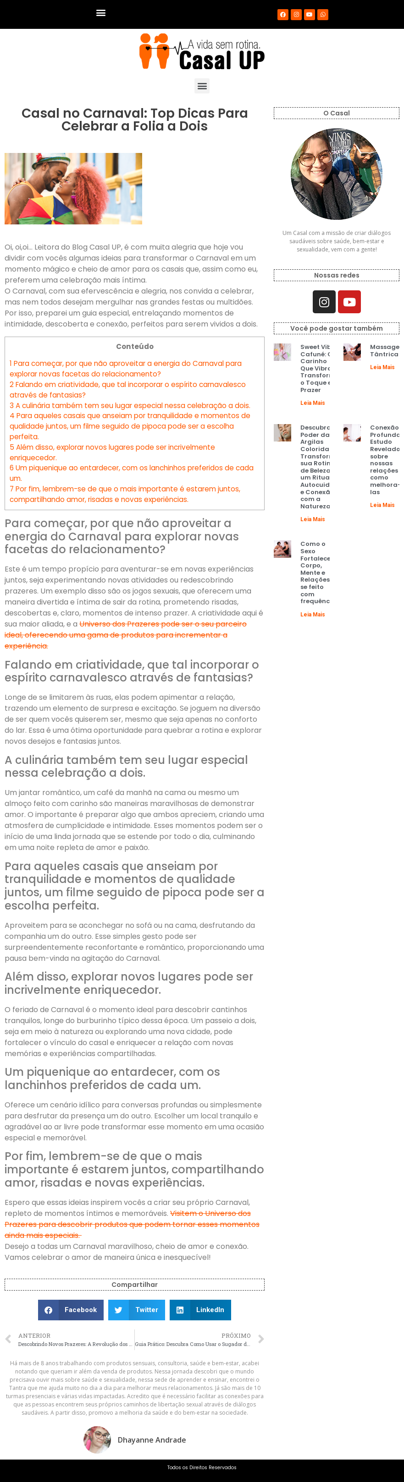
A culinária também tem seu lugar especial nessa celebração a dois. (130, 405)
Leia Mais (312, 403)
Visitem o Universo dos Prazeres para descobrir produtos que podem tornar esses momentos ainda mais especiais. (132, 1224)
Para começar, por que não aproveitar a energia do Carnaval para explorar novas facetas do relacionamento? (126, 369)
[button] (101, 12)
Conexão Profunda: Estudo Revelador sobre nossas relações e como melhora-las (386, 459)
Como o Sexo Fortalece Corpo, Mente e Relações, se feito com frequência (318, 572)
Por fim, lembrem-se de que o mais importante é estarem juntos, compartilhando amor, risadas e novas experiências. (125, 494)
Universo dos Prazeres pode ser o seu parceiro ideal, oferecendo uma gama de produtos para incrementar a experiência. (126, 635)
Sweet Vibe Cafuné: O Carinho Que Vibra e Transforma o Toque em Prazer (320, 368)
